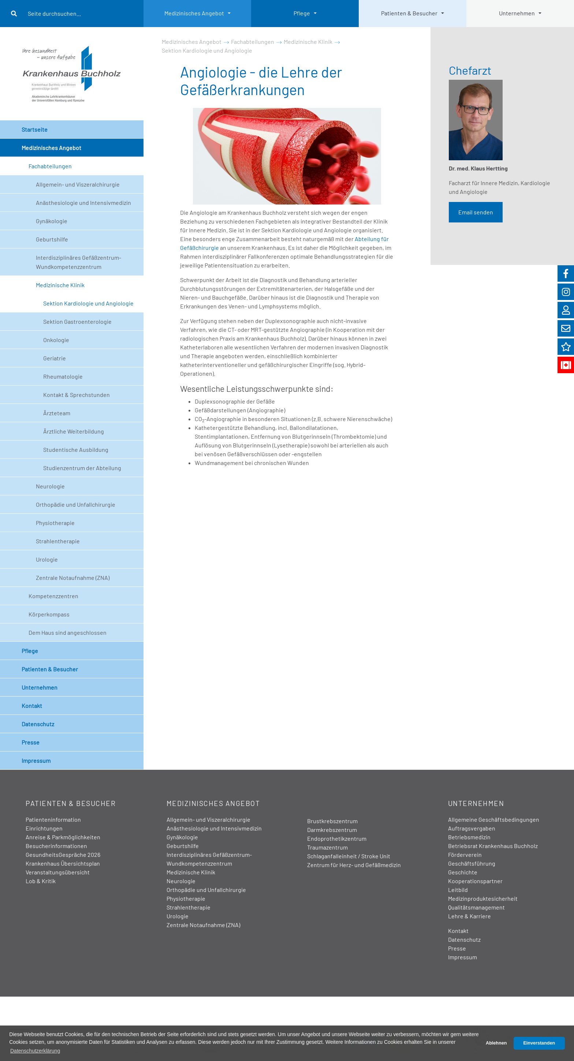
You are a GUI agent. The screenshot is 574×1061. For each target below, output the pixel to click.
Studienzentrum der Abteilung (82, 467)
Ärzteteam (56, 412)
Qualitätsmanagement (476, 907)
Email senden (475, 212)
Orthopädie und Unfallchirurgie (75, 504)
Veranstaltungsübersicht (58, 872)
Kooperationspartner (475, 880)
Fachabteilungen (50, 165)
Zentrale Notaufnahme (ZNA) (72, 577)
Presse (31, 742)
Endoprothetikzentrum (336, 838)
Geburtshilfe (52, 239)
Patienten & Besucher (409, 13)
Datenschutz (38, 723)
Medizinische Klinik (60, 284)
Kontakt (32, 705)
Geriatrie (54, 358)
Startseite (35, 129)
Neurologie (50, 486)
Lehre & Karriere (469, 915)
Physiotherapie (55, 522)
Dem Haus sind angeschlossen (68, 632)
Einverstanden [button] (539, 1043)
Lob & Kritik (41, 880)
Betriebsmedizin (469, 836)
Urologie (47, 559)
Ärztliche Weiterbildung (73, 431)
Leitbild (458, 889)
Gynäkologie (51, 220)
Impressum (36, 760)
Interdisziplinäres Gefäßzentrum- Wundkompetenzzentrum (78, 262)
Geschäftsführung (471, 863)
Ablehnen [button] (496, 1043)
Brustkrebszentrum (332, 820)
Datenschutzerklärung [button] (35, 1051)
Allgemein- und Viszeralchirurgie (78, 184)
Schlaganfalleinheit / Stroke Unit (348, 855)
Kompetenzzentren (53, 595)
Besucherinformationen (56, 845)
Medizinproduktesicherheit (483, 898)
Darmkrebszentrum (332, 829)
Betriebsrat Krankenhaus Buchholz (493, 845)
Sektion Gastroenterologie (77, 321)
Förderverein (465, 854)
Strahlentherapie (58, 540)
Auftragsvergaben (471, 828)
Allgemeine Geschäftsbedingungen (493, 819)
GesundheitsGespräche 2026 (63, 854)
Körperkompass (49, 614)
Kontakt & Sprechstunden (76, 394)
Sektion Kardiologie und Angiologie (88, 303)
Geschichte (462, 872)
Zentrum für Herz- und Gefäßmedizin (354, 864)
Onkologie (56, 339)
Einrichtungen (44, 828)
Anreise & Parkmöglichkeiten (63, 836)
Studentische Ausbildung (75, 449)
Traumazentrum (327, 847)
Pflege (302, 13)
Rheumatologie (63, 376)
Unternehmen (517, 13)
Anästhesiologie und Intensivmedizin (83, 202)
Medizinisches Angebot (194, 13)
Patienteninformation (53, 819)
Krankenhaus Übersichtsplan (63, 863)
